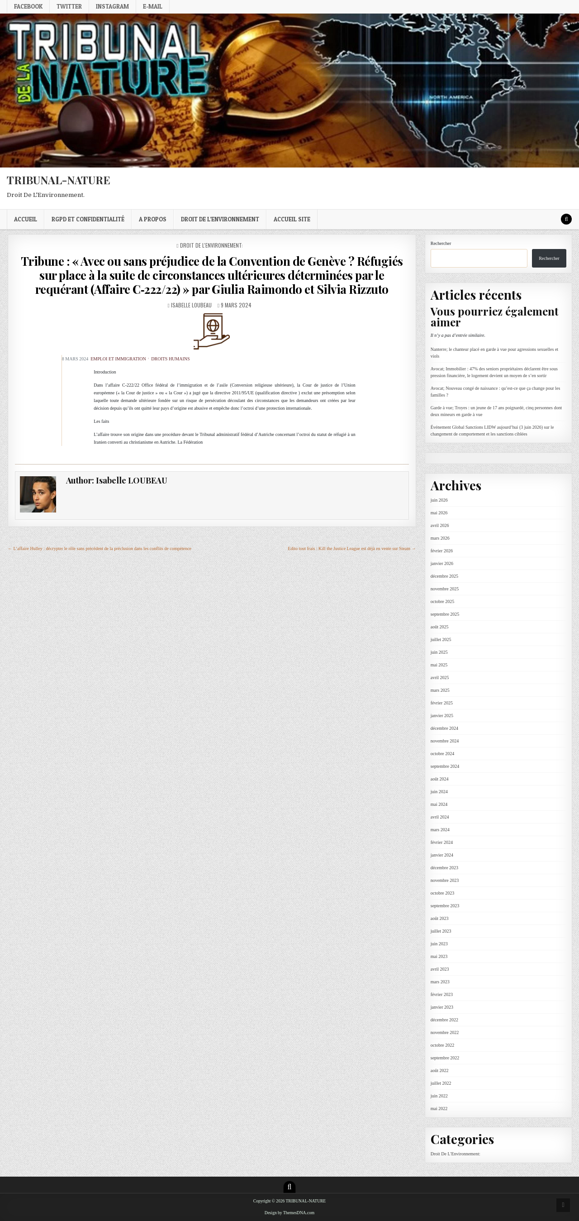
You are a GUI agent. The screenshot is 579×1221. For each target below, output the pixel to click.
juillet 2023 (441, 931)
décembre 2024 (444, 728)
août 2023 (440, 918)
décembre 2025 (444, 576)
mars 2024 (440, 829)
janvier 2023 (442, 1007)
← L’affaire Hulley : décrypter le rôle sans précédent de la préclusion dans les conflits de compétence (99, 548)
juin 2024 (439, 791)
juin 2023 (439, 943)
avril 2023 (440, 969)
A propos (152, 219)
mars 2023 (440, 981)
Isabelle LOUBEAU (191, 305)
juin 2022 (439, 1095)
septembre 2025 (445, 614)
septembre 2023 (445, 905)
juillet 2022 (441, 1083)
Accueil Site (292, 219)
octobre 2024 (443, 753)
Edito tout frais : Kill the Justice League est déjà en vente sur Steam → (352, 548)
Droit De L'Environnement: (211, 245)
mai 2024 (439, 804)
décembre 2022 (444, 1019)
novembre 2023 (445, 880)
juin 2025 (439, 652)
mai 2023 (439, 956)
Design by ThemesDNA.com (289, 1213)
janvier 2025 (442, 715)
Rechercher (441, 243)
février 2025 (442, 702)
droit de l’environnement (220, 219)
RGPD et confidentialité (88, 219)
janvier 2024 (442, 854)
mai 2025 (439, 664)
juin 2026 (439, 500)
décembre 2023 (444, 867)
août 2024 (440, 778)
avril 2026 (440, 525)
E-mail (152, 6)
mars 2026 (440, 538)
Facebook (28, 6)
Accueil (25, 219)
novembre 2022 (445, 1032)
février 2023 (442, 994)
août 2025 (440, 626)
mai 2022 (439, 1108)
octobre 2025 (443, 601)
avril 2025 (440, 677)
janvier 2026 (442, 563)
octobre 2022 (443, 1045)
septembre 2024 (445, 766)
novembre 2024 (445, 740)
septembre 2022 (445, 1057)
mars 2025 (440, 690)
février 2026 (442, 550)
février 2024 (442, 842)
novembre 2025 (445, 588)
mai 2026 (439, 512)
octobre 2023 (443, 893)
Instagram (112, 6)
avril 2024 (440, 816)
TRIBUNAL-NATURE (58, 179)
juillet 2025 (441, 639)
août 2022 (440, 1070)
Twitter (69, 6)
